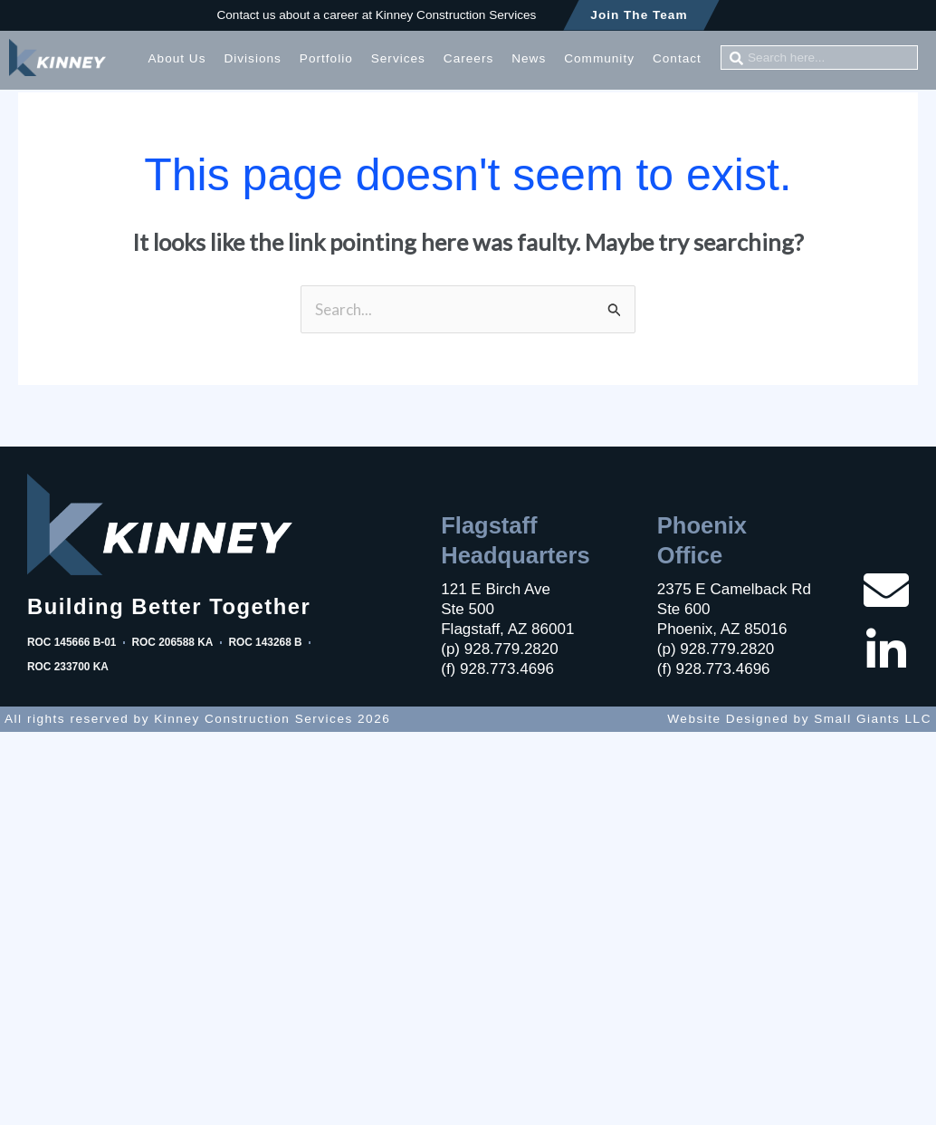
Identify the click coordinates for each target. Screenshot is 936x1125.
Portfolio (326, 58)
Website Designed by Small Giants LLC (799, 719)
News (528, 58)
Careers (468, 58)
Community (599, 58)
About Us (177, 58)
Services (398, 58)
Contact (677, 58)
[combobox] (819, 57)
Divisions (252, 58)
